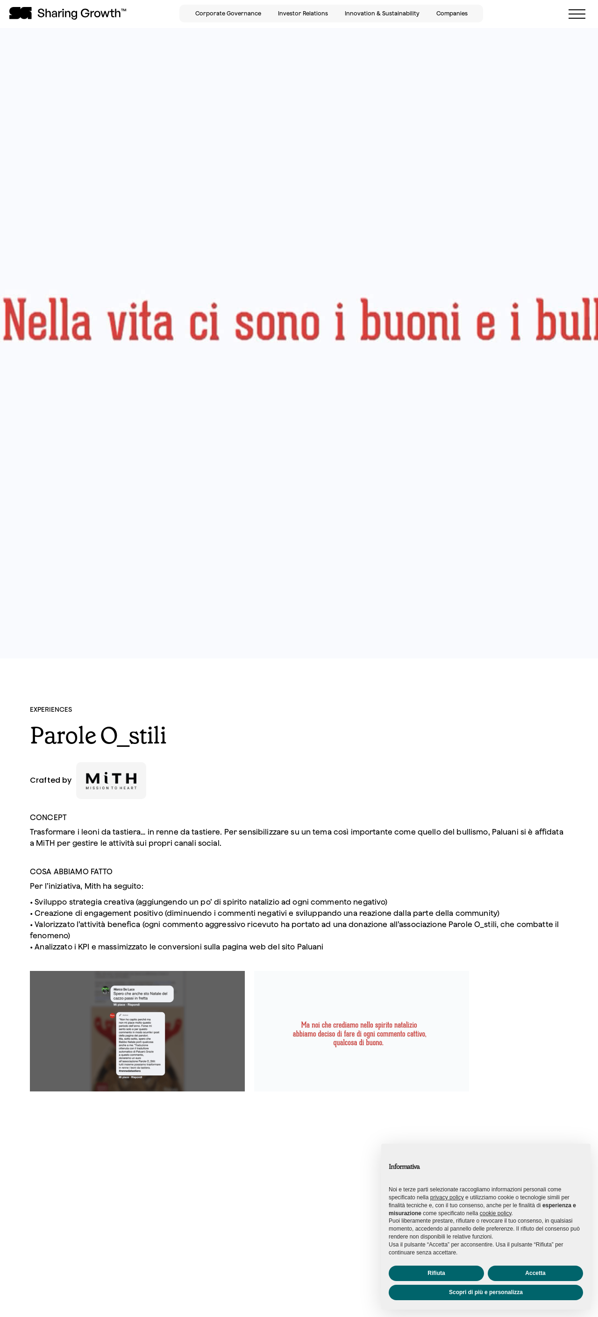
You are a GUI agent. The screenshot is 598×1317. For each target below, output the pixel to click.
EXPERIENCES (51, 709)
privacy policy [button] (447, 1197)
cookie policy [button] (496, 1213)
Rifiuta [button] (436, 1273)
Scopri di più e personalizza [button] (486, 1292)
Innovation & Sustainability (382, 13)
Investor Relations (303, 13)
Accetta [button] (535, 1273)
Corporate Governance (228, 13)
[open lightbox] (137, 1035)
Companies (452, 13)
